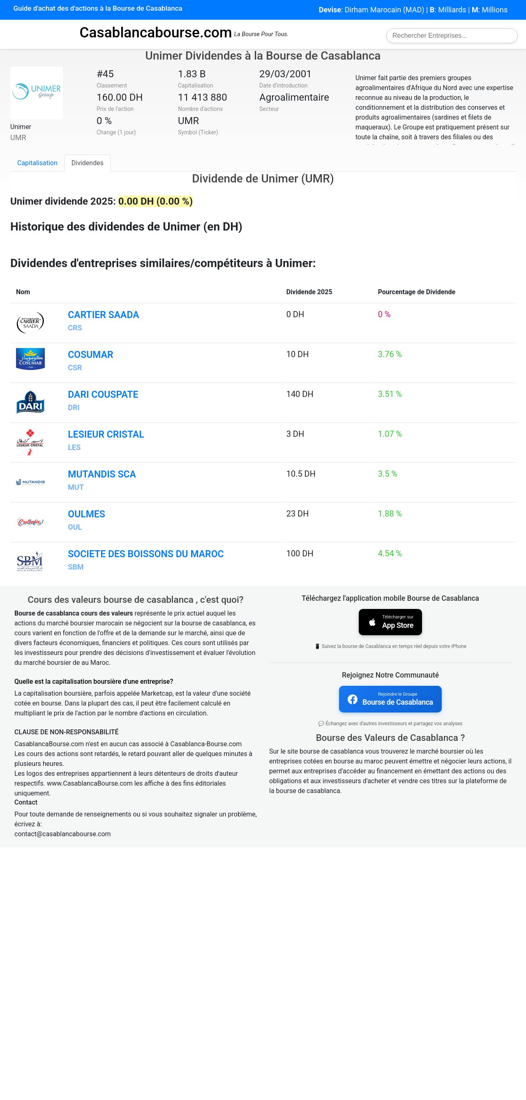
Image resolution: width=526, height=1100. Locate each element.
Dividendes (88, 163)
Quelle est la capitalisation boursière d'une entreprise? (93, 934)
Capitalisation (37, 163)
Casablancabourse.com (156, 32)
